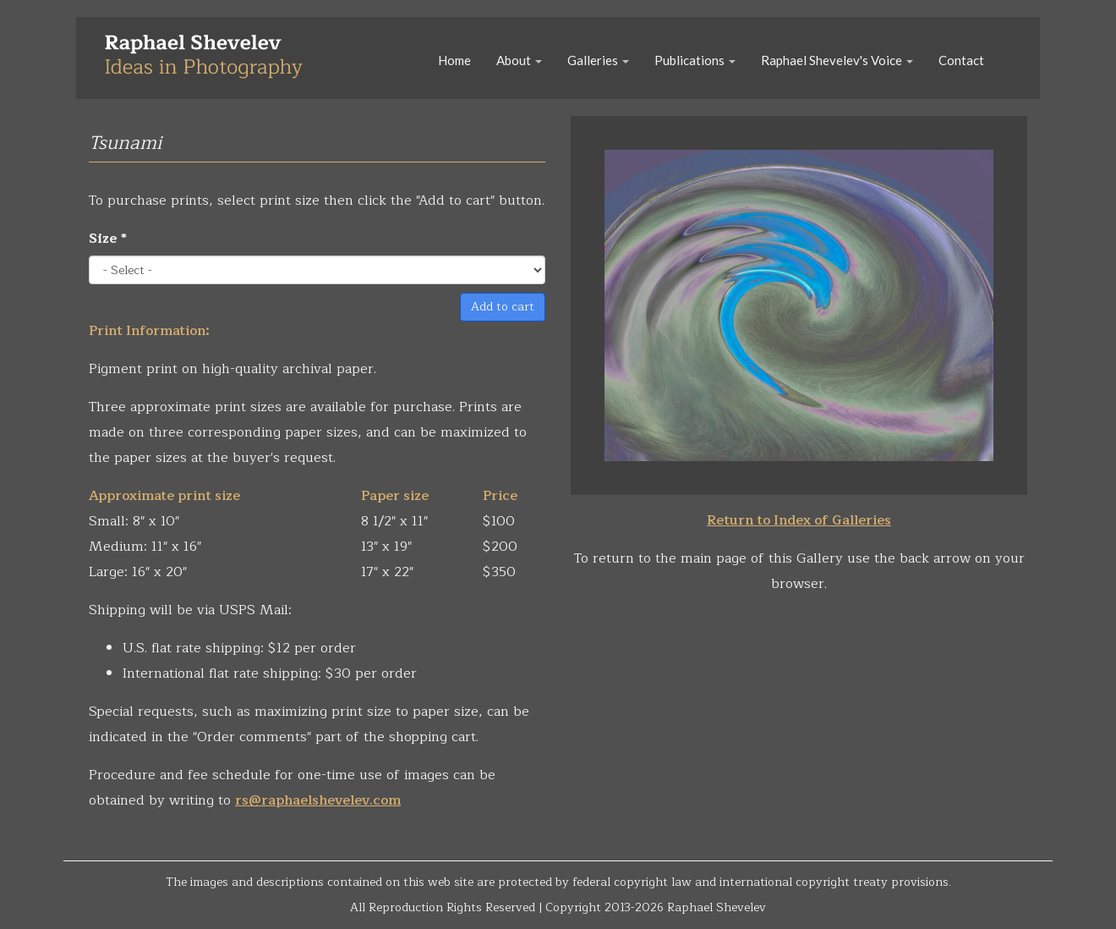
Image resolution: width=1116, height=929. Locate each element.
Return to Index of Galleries (799, 520)
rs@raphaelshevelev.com (318, 800)
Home (454, 60)
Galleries (598, 60)
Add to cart (502, 306)
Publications (695, 60)
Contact (961, 60)
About (519, 60)
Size (108, 239)
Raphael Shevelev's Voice (837, 60)
